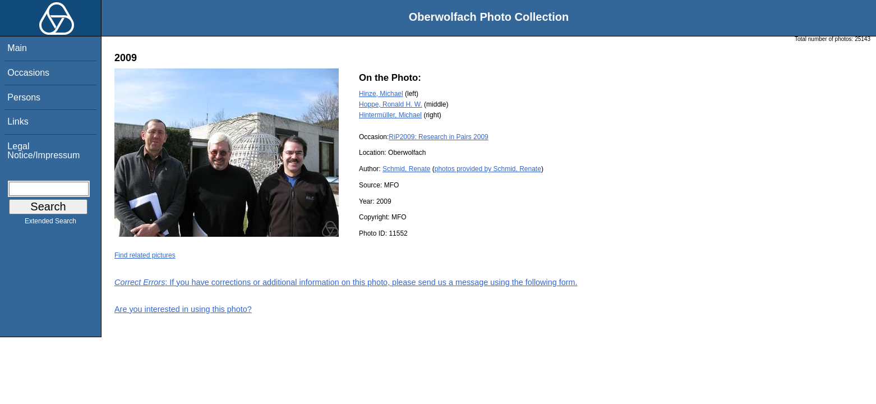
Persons (23, 97)
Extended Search (50, 223)
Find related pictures (145, 255)
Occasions (28, 72)
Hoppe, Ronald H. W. (390, 104)
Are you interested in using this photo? (183, 309)
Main (17, 48)
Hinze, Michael (381, 94)
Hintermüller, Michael (390, 115)
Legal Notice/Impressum (43, 150)
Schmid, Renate (406, 169)
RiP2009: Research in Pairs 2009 (438, 137)
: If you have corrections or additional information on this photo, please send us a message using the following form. (346, 282)
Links (17, 121)
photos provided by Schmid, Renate (488, 169)
